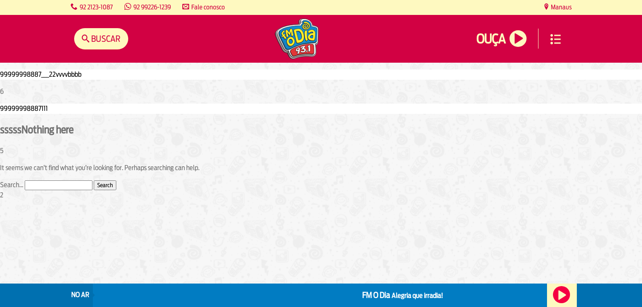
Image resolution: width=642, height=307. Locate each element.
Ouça (490, 39)
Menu (555, 39)
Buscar (105, 38)
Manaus (561, 7)
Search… (11, 185)
